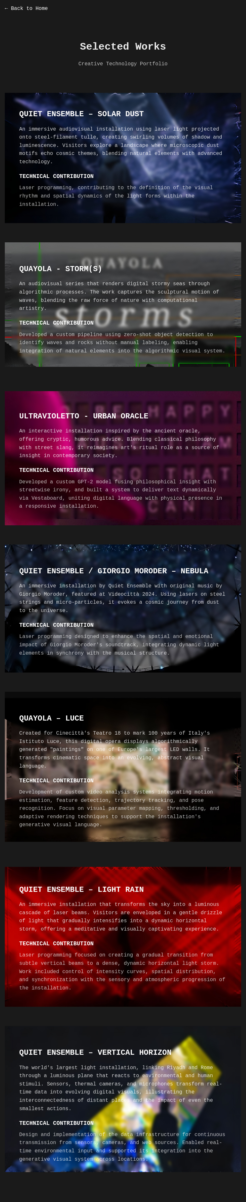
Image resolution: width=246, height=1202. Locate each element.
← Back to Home (26, 8)
